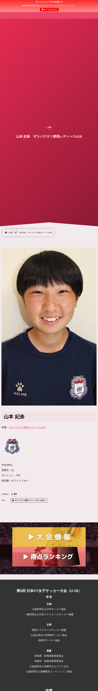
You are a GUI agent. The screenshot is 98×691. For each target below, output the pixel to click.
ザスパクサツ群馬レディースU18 (27, 427)
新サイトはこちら (49, 10)
